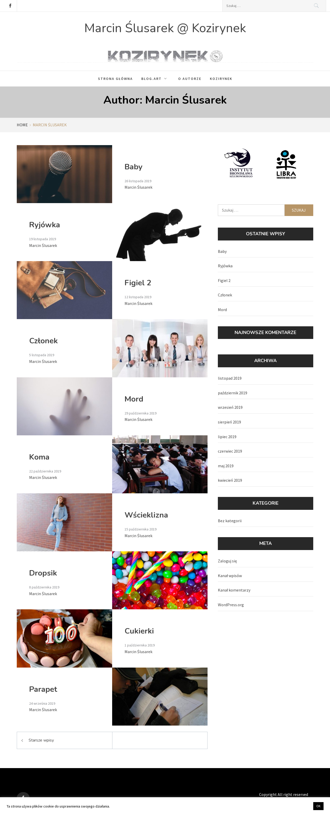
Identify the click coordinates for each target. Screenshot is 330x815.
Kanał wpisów (230, 575)
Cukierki (139, 631)
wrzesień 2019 (230, 407)
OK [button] (318, 806)
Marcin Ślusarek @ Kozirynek (165, 28)
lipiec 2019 (227, 436)
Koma (39, 457)
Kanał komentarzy (234, 590)
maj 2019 (226, 465)
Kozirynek (221, 78)
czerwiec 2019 (230, 451)
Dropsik (43, 573)
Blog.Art (155, 78)
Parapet (43, 689)
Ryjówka (44, 225)
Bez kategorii (230, 520)
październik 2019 (232, 392)
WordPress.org (231, 604)
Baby (134, 167)
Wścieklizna (146, 515)
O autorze (189, 78)
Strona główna (115, 78)
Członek (43, 341)
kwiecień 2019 (230, 480)
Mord (134, 399)
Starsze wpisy (41, 740)
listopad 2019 (230, 378)
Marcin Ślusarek (138, 187)
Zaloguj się (227, 560)
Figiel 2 (138, 283)
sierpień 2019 (229, 422)
